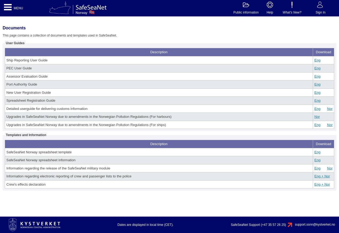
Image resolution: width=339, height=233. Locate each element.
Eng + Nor (322, 176)
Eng (317, 60)
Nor (330, 109)
